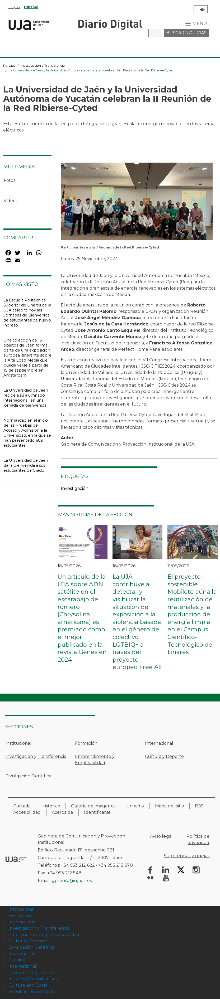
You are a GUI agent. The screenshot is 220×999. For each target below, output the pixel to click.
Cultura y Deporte (164, 756)
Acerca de (62, 812)
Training (17, 959)
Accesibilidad (27, 812)
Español (31, 7)
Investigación (74, 488)
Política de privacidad (197, 839)
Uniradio (135, 805)
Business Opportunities (33, 978)
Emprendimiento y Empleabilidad (95, 759)
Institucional (18, 743)
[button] (137, 203)
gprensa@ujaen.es (72, 880)
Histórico (50, 805)
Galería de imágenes (93, 805)
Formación (86, 743)
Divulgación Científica (28, 775)
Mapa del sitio (169, 805)
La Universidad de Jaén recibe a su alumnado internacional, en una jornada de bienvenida (25, 398)
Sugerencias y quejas (186, 855)
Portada (9, 65)
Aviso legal (161, 836)
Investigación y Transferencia (43, 65)
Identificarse (97, 812)
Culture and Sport (28, 985)
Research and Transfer (32, 972)
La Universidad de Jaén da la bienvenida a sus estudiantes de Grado (25, 465)
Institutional (21, 953)
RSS (199, 805)
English (14, 7)
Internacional (159, 743)
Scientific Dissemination (33, 991)
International (22, 966)
